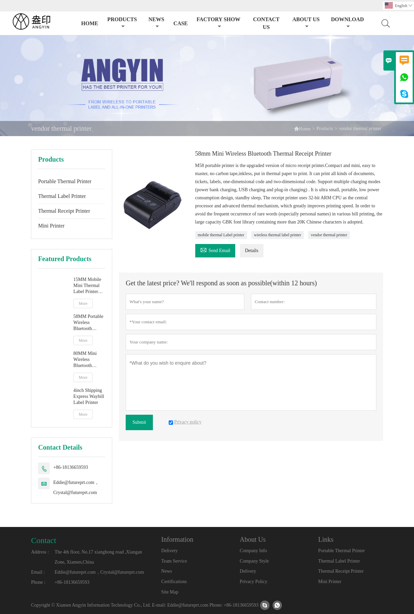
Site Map (169, 592)
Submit (139, 422)
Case (180, 23)
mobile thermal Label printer (221, 235)
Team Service (174, 561)
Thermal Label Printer (62, 196)
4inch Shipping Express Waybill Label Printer (88, 396)
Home (89, 23)
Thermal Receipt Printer (64, 211)
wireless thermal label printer (277, 235)
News (156, 22)
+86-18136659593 (70, 467)
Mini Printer (51, 226)
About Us (306, 22)
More (83, 303)
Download (347, 22)
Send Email (215, 249)
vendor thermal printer (329, 235)
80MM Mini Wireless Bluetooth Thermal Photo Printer (87, 360)
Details (251, 250)
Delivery (169, 550)
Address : (40, 552)
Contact (43, 540)
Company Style (254, 561)
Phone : (38, 582)
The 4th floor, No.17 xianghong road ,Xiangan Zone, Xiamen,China (98, 557)
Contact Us (266, 23)
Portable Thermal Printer (64, 181)
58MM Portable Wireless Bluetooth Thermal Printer (88, 323)
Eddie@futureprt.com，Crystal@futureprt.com (76, 487)
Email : (38, 572)
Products (122, 22)
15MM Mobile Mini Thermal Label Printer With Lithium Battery (87, 286)
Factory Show (218, 22)
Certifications (174, 581)
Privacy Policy (253, 581)
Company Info (253, 550)
